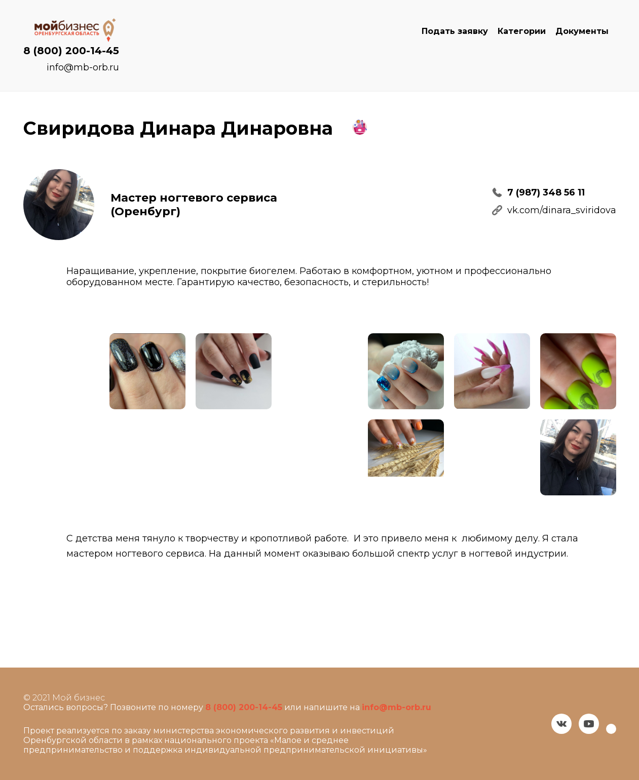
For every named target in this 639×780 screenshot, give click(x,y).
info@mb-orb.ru (83, 67)
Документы (582, 31)
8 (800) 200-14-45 (71, 51)
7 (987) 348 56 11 (546, 192)
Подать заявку (455, 31)
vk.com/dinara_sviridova (561, 210)
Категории (522, 31)
